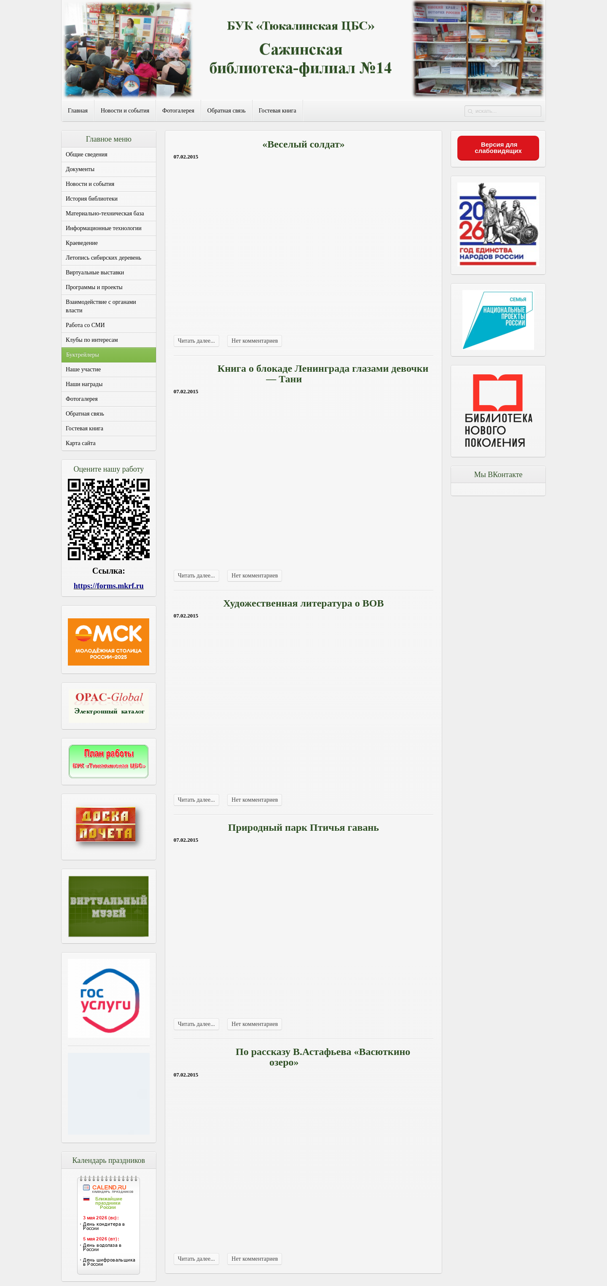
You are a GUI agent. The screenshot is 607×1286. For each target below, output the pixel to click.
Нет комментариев (254, 341)
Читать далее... (196, 341)
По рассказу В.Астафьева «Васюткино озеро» (323, 1057)
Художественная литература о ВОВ (303, 603)
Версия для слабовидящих (498, 147)
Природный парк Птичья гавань (303, 827)
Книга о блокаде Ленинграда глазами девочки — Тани (323, 373)
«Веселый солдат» (303, 144)
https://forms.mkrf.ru (109, 586)
